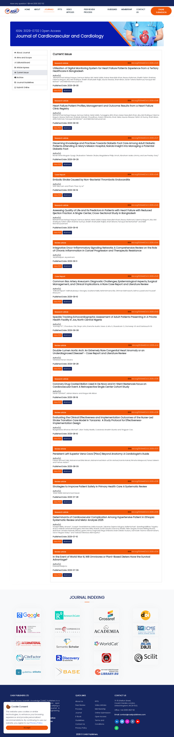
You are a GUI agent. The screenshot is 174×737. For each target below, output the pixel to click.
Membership (126, 9)
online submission (161, 11)
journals (48, 9)
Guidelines (112, 9)
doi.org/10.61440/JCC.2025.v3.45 (145, 205)
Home (27, 9)
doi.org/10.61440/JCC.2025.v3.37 (145, 448)
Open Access (100, 716)
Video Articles (70, 11)
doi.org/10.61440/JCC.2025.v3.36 (145, 481)
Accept (27, 727)
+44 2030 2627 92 (36, 3)
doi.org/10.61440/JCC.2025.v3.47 (145, 138)
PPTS (60, 9)
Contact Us (80, 724)
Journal (78, 713)
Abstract (67, 90)
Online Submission (103, 713)
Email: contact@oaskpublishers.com (130, 714)
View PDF (57, 90)
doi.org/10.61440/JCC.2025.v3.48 (145, 100)
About (37, 9)
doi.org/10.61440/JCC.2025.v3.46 (145, 174)
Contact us (140, 11)
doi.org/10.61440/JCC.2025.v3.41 (145, 345)
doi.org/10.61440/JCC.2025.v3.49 (145, 63)
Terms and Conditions (99, 722)
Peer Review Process (89, 11)
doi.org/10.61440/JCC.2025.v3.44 (145, 242)
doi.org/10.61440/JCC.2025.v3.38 (145, 412)
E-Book (78, 716)
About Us (79, 701)
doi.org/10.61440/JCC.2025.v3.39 (145, 379)
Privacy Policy (36, 723)
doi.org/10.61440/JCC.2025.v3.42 (145, 312)
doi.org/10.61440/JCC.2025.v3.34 (145, 551)
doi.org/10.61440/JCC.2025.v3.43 (145, 276)
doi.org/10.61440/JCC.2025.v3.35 (145, 512)
